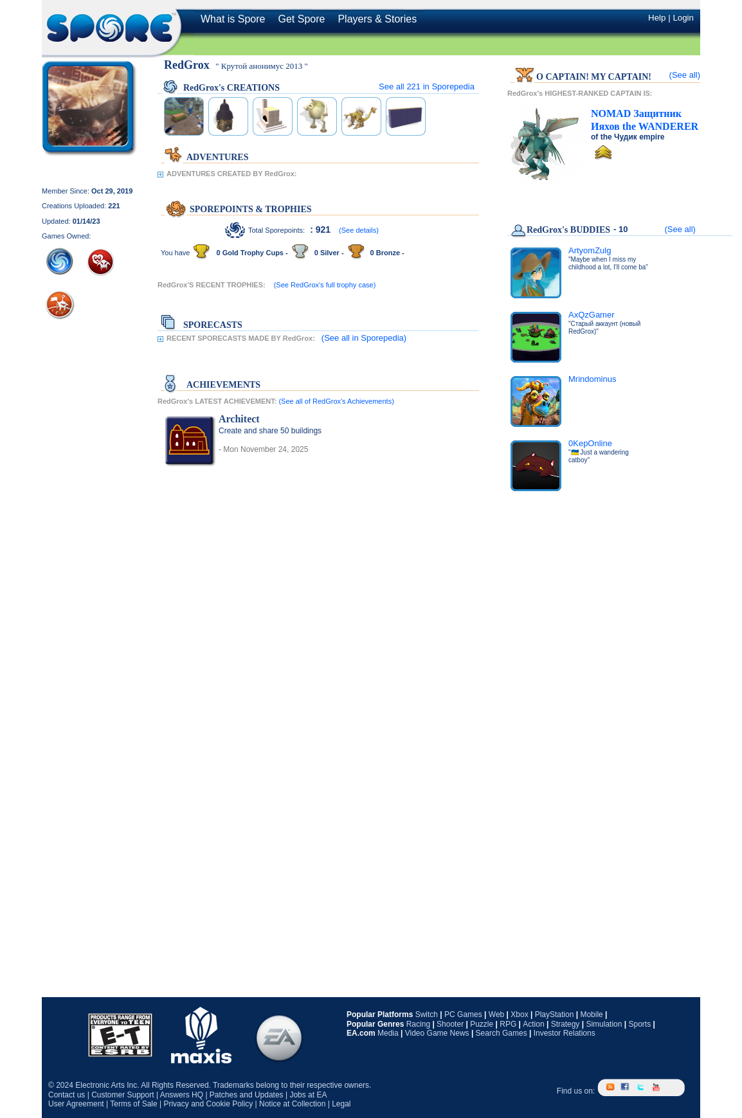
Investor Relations (564, 1033)
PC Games (463, 1014)
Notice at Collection (292, 1103)
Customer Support (122, 1094)
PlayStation (554, 1014)
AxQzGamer (591, 315)
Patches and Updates (247, 1094)
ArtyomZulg (589, 250)
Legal (341, 1103)
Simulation (604, 1024)
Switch (426, 1014)
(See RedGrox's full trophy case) (325, 285)
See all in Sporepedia (427, 86)
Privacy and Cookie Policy (208, 1103)
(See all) (684, 75)
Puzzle (481, 1024)
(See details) (359, 230)
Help (656, 18)
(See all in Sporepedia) (363, 338)
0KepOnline (590, 443)
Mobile (591, 1014)
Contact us (66, 1094)
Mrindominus (592, 379)
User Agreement (76, 1103)
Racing (418, 1024)
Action (533, 1024)
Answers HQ (181, 1094)
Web (496, 1014)
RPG (508, 1024)
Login (683, 18)
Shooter (450, 1024)
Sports (639, 1024)
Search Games (501, 1033)
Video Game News (437, 1033)
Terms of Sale (133, 1103)
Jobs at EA (308, 1094)
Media (388, 1033)
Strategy (565, 1024)
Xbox (519, 1014)
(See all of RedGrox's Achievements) (336, 401)
